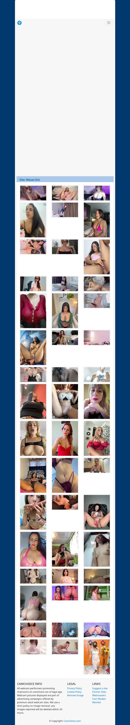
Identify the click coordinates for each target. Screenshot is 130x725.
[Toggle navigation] (109, 23)
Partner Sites (99, 691)
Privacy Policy (74, 688)
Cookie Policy (74, 691)
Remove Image (75, 695)
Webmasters (99, 695)
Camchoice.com (72, 721)
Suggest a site (99, 688)
